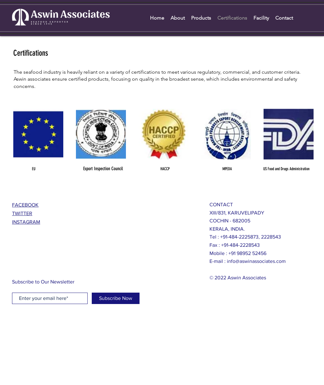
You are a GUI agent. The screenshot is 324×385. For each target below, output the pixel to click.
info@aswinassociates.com (256, 261)
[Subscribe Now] (116, 298)
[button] (38, 134)
